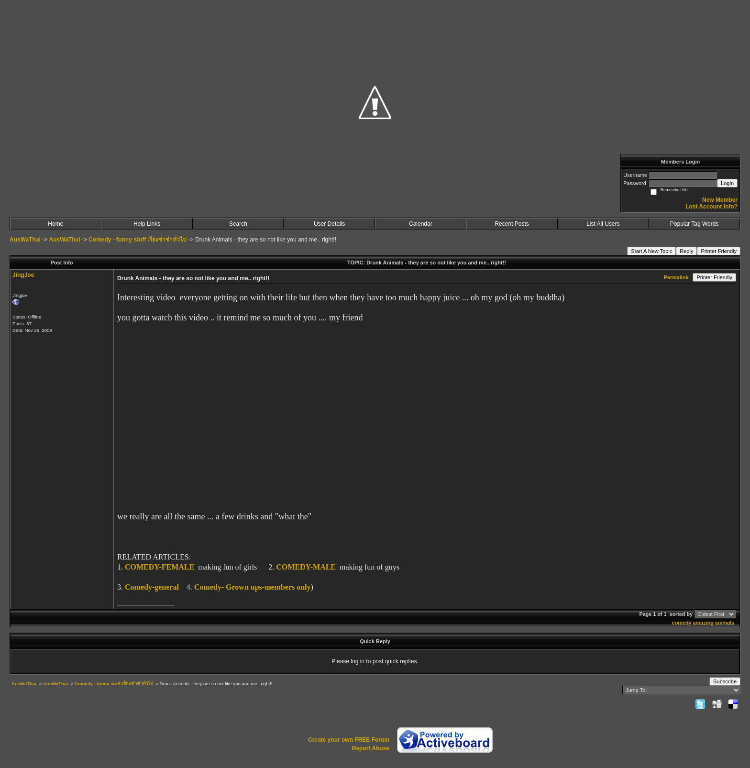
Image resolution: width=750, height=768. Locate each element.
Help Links (146, 223)
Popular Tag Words (694, 223)
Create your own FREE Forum (348, 739)
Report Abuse (370, 748)
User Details (329, 223)
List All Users (602, 223)
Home (55, 223)
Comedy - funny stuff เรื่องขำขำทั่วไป (137, 239)
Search (238, 223)
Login (727, 183)
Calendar (420, 223)
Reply (686, 251)
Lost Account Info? (711, 206)
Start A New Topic (651, 251)
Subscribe (725, 681)
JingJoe (23, 275)
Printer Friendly (719, 251)
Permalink (676, 277)
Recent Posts (512, 223)
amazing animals (713, 622)
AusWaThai (25, 239)
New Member (720, 200)
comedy (682, 622)
